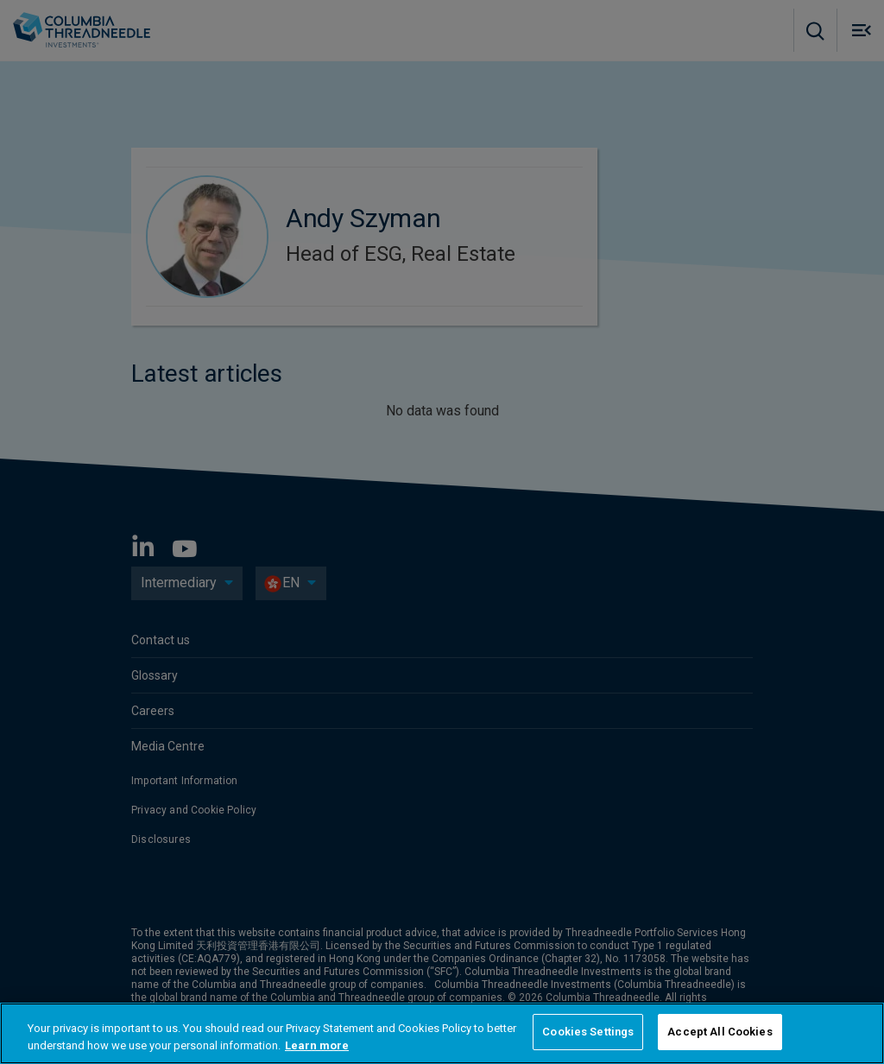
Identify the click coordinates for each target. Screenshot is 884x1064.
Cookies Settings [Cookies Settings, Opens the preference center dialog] (588, 1031)
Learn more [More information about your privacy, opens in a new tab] (317, 1045)
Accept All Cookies (719, 1031)
